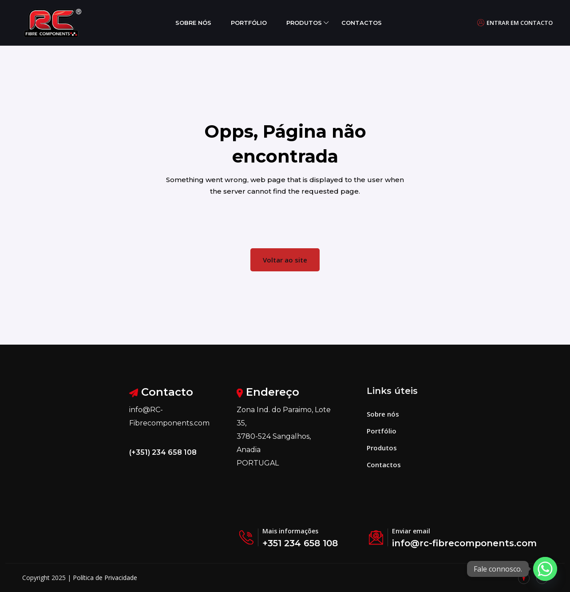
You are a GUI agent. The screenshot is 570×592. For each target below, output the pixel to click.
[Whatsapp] (545, 569)
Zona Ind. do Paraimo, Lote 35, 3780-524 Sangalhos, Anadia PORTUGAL (284, 436)
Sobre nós (193, 22)
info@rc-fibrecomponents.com (464, 543)
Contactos (361, 22)
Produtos (304, 22)
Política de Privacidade (105, 577)
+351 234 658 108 (300, 543)
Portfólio (249, 22)
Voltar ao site (285, 259)
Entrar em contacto (515, 22)
